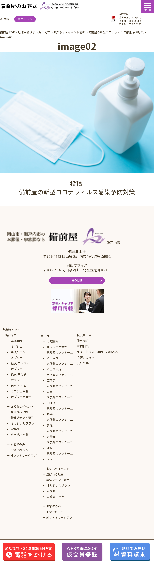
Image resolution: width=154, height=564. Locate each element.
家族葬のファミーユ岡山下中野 (60, 366)
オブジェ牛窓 (19, 391)
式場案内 (16, 341)
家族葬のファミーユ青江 (60, 422)
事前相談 (83, 346)
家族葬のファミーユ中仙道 (60, 400)
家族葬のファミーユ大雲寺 (60, 434)
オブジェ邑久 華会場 (18, 371)
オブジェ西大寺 (21, 397)
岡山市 (45, 336)
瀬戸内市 (11, 335)
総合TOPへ (25, 19)
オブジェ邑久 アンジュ (20, 360)
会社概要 (83, 363)
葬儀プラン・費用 (22, 418)
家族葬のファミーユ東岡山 (60, 389)
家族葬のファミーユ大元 (60, 456)
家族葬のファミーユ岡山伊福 (60, 355)
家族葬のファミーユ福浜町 (60, 411)
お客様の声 (18, 444)
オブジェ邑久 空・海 (18, 383)
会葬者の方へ (85, 357)
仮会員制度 (84, 335)
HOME (77, 280)
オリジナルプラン (22, 423)
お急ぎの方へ (19, 450)
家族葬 (15, 429)
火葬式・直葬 (19, 435)
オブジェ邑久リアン (18, 349)
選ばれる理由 (19, 412)
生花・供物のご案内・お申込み (97, 352)
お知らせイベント (22, 406)
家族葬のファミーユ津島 (60, 445)
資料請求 (83, 341)
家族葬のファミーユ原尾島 (60, 377)
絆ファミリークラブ (24, 455)
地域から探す (11, 330)
